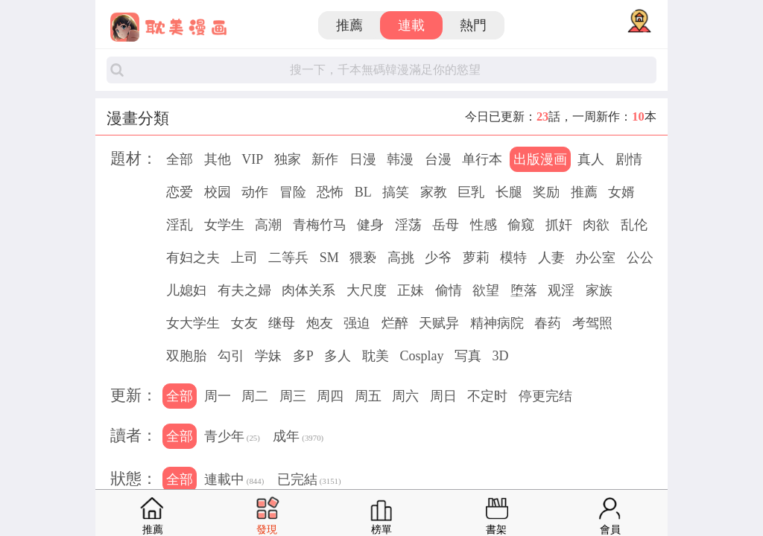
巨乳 (471, 192)
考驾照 (592, 323)
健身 (370, 224)
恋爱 (179, 192)
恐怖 (330, 192)
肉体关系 (308, 290)
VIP (252, 159)
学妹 (268, 355)
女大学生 (193, 323)
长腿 (509, 192)
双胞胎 (186, 355)
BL (363, 192)
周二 (254, 396)
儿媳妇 (186, 290)
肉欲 (596, 224)
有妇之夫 (193, 257)
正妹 (410, 290)
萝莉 (476, 257)
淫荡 (408, 224)
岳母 (445, 224)
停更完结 (545, 396)
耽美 (375, 355)
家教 (433, 192)
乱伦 (634, 224)
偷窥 (520, 224)
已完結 (309, 481)
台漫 (438, 159)
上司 (244, 257)
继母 (281, 323)
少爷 (438, 257)
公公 (640, 257)
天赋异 (439, 323)
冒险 (292, 192)
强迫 (356, 323)
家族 (599, 290)
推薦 (349, 25)
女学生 (224, 224)
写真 (468, 355)
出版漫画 (540, 159)
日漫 (362, 159)
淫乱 (179, 224)
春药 (547, 323)
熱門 (473, 25)
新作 (324, 159)
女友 (244, 323)
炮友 (319, 323)
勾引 (231, 355)
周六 (405, 396)
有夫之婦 (244, 290)
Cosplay (421, 355)
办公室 (595, 257)
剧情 (628, 159)
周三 (292, 396)
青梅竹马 (319, 224)
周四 (330, 396)
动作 (254, 192)
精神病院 (497, 323)
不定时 (487, 396)
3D (500, 355)
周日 (443, 396)
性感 (483, 224)
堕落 (523, 290)
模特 (513, 257)
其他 (217, 159)
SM (329, 257)
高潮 (268, 224)
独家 (287, 159)
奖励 (546, 192)
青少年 (232, 438)
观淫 (561, 290)
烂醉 (395, 323)
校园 (217, 192)
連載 (411, 25)
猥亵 (362, 257)
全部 (179, 159)
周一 (217, 396)
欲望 (485, 290)
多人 (337, 355)
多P (303, 355)
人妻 (551, 257)
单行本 (482, 159)
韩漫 (400, 159)
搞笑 (395, 192)
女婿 (621, 192)
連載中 (234, 481)
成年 (298, 438)
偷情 (448, 290)
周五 (368, 396)
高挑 (400, 257)
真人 (590, 159)
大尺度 (366, 290)
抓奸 (558, 224)
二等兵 (288, 257)
